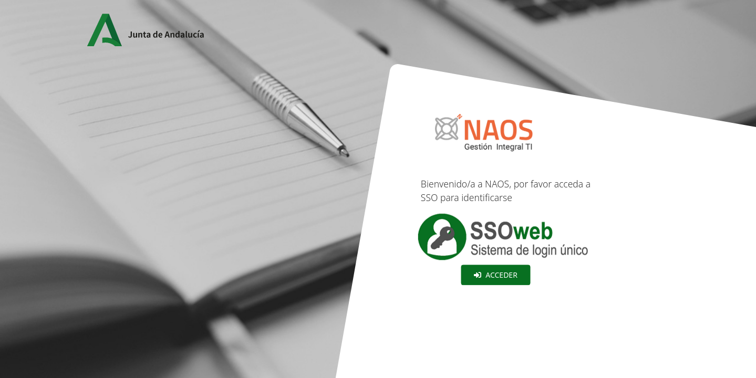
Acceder (495, 275)
